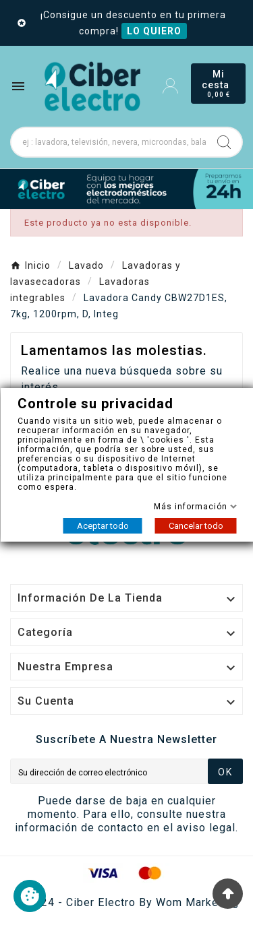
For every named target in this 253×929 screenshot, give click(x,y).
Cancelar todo (195, 526)
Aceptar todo (102, 526)
